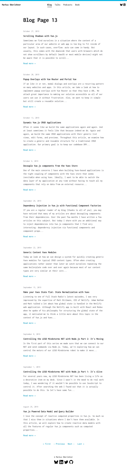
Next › (71, 444)
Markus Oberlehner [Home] (11, 5)
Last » (81, 444)
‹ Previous (59, 444)
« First (47, 444)
